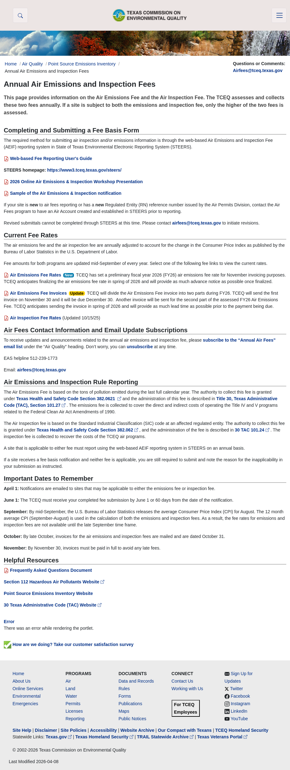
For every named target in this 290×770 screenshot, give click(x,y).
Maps (123, 711)
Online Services (28, 688)
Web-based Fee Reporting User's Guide (48, 158)
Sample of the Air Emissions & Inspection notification (63, 193)
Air (68, 681)
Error (9, 621)
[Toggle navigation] (279, 15)
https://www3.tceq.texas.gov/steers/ (84, 170)
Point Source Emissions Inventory (82, 63)
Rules (124, 688)
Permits (72, 703)
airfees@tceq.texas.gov (196, 222)
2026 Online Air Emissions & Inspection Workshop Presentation (73, 181)
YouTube (239, 718)
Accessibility (104, 730)
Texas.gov (59, 736)
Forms (124, 696)
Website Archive (137, 730)
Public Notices (132, 718)
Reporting (75, 718)
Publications (130, 703)
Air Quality (32, 63)
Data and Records (136, 681)
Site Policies (73, 730)
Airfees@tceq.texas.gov (257, 70)
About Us (22, 681)
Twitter (236, 688)
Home (18, 673)
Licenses (74, 711)
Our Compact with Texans (185, 730)
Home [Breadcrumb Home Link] (11, 63)
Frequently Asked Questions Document (48, 570)
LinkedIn (239, 711)
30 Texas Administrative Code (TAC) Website (52, 604)
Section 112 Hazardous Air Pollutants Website (54, 581)
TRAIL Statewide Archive (166, 736)
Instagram (240, 703)
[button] (20, 15)
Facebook (240, 696)
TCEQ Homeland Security (241, 730)
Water (71, 696)
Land (70, 688)
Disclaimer (46, 730)
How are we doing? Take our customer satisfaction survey (68, 644)
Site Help (22, 730)
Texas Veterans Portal (222, 736)
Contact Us (182, 681)
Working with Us (187, 688)
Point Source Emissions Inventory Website (48, 593)
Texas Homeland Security (105, 736)
